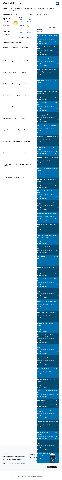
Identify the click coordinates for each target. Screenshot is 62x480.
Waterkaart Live (50, 474)
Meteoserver (33, 474)
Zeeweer (37, 474)
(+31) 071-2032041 (33, 460)
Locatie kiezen (7, 10)
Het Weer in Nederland (13, 461)
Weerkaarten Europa (29, 8)
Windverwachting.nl (42, 474)
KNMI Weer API (50, 8)
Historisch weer (41, 8)
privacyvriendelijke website (26, 476)
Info (14, 10)
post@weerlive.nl (33, 464)
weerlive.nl (21, 474)
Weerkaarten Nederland (16, 8)
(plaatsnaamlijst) (39, 31)
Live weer (5, 8)
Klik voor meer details (42, 43)
